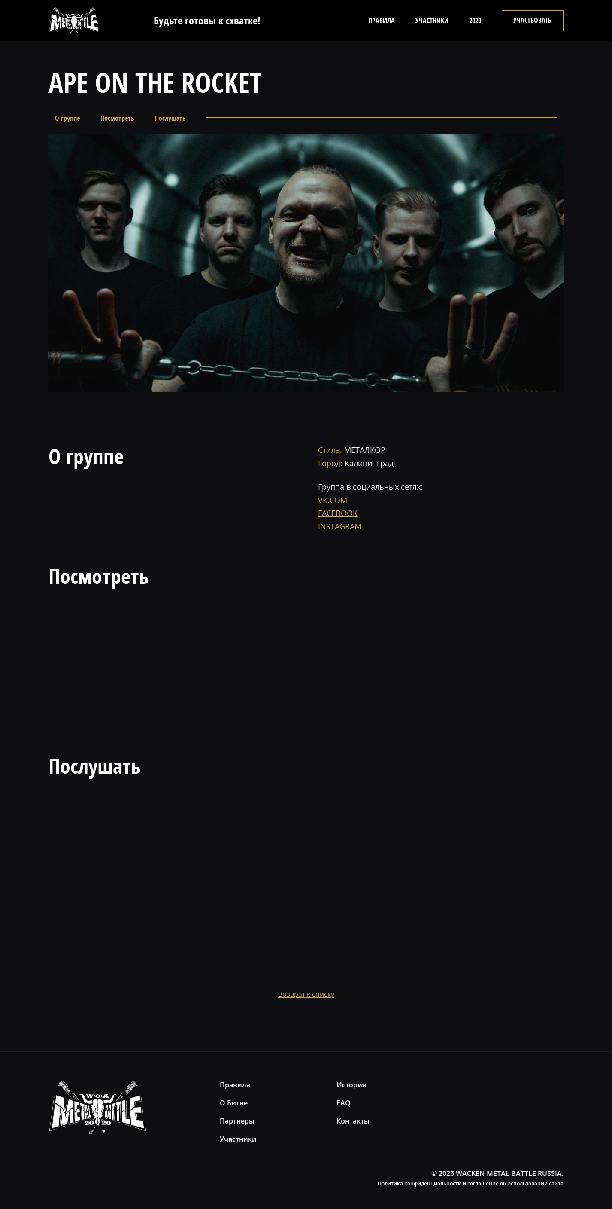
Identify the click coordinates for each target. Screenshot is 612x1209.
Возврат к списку (306, 994)
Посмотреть (117, 118)
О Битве (234, 1103)
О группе (67, 118)
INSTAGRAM (339, 526)
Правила (381, 20)
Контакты (353, 1121)
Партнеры (237, 1121)
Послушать (170, 118)
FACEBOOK (338, 513)
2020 (475, 20)
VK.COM (332, 500)
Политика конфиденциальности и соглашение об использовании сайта (471, 1183)
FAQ (343, 1103)
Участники (431, 20)
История (351, 1085)
